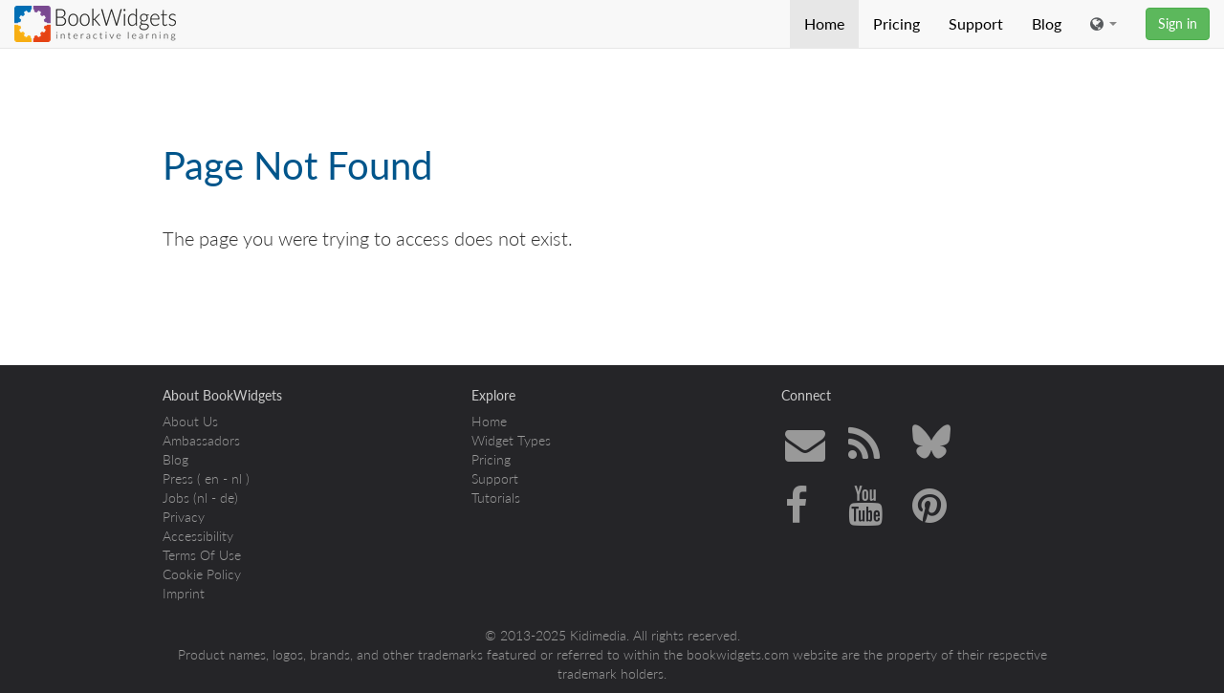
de (227, 497)
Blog (1046, 23)
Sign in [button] (1177, 23)
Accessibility (198, 536)
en (212, 478)
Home (824, 23)
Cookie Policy (202, 574)
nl (236, 478)
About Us (190, 421)
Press (178, 478)
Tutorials (495, 497)
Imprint (184, 593)
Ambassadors (201, 440)
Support (976, 23)
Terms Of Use (202, 555)
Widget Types (511, 440)
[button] (1103, 24)
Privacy (184, 517)
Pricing (896, 23)
